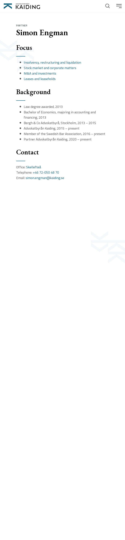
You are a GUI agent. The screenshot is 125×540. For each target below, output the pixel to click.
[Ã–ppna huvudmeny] (119, 6)
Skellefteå (33, 167)
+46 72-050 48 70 (46, 172)
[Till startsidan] (22, 6)
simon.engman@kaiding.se (45, 178)
